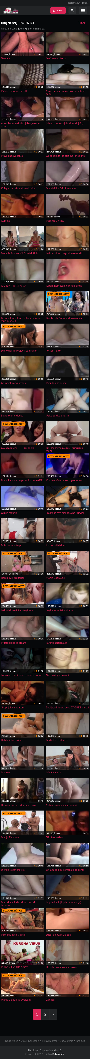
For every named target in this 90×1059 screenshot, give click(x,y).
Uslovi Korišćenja (30, 1040)
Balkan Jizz (58, 1054)
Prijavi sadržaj (49, 1040)
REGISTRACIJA (74, 3)
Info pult (80, 1040)
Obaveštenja (66, 1040)
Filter (83, 23)
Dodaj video (11, 1040)
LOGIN (85, 3)
